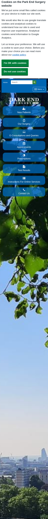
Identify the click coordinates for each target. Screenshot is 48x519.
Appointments (24, 145)
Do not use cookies (15, 71)
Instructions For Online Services (24, 180)
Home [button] (5, 82)
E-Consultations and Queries (24, 134)
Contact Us (24, 192)
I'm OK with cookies (15, 63)
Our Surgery (24, 122)
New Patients (24, 110)
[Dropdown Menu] (39, 89)
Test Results (24, 168)
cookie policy (19, 55)
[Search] (22, 82)
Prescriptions (24, 157)
